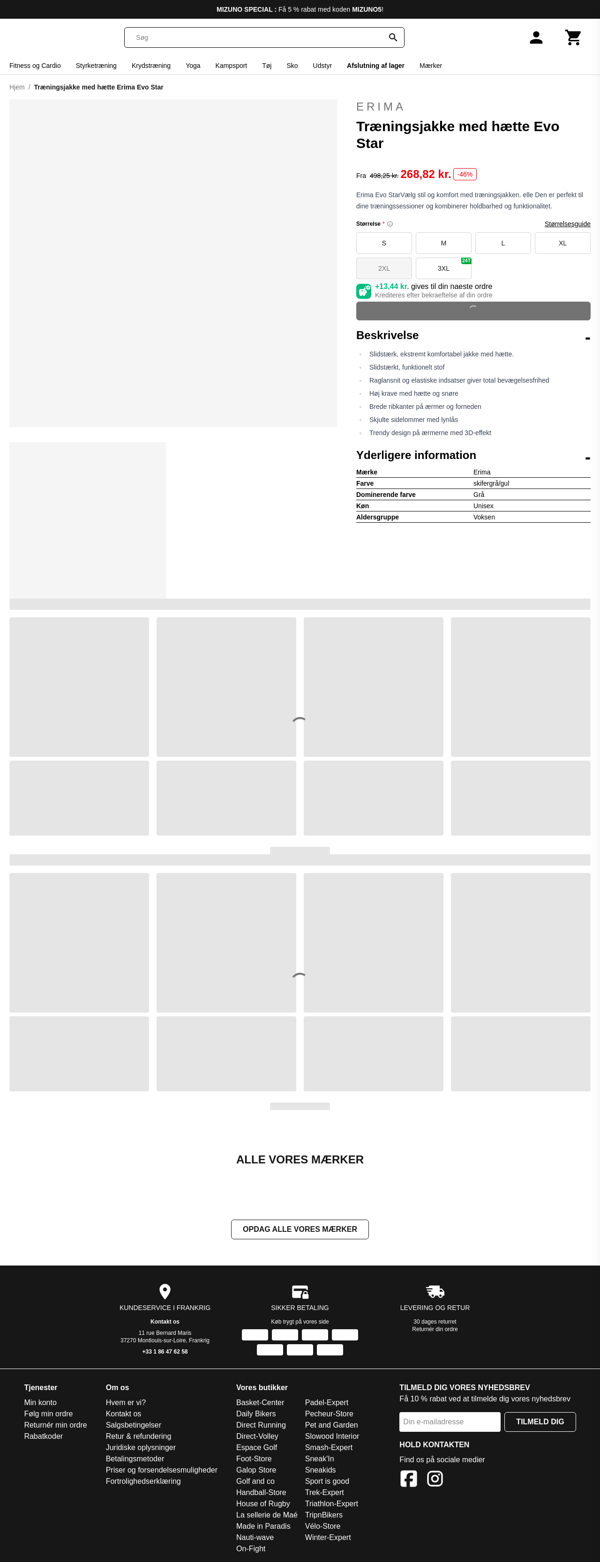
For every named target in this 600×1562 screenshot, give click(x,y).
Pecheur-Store (329, 1414)
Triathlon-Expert (331, 1504)
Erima (473, 107)
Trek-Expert (324, 1492)
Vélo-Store (323, 1526)
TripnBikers (324, 1515)
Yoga (193, 65)
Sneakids (320, 1470)
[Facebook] (408, 1480)
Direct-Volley (257, 1436)
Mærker (431, 65)
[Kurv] (573, 37)
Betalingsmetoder (135, 1459)
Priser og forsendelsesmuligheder (162, 1470)
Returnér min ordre (55, 1425)
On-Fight (250, 1549)
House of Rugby (263, 1504)
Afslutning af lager (376, 65)
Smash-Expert (328, 1447)
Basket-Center (260, 1403)
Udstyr (322, 65)
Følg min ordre (48, 1414)
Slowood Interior (332, 1436)
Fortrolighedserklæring (143, 1481)
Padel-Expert (327, 1403)
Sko (292, 65)
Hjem (17, 87)
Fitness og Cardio (35, 65)
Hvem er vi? (126, 1403)
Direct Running (261, 1425)
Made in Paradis (263, 1526)
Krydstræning (151, 65)
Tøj (266, 65)
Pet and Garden (331, 1425)
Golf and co (255, 1481)
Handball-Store (261, 1492)
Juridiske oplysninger (141, 1447)
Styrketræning (96, 65)
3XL (455, 265)
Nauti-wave (255, 1537)
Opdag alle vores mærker (300, 1229)
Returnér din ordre (435, 1329)
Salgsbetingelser (133, 1425)
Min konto (40, 1403)
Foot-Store (254, 1459)
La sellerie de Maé (267, 1515)
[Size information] (390, 224)
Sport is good (327, 1481)
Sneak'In (319, 1459)
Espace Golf (256, 1447)
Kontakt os (165, 1321)
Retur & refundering (139, 1436)
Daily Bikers (256, 1414)
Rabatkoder (43, 1436)
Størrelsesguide (568, 224)
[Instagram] (435, 1480)
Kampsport (232, 65)
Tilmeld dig (540, 1422)
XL (563, 243)
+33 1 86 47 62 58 (165, 1351)
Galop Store (256, 1470)
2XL (384, 268)
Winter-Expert (328, 1537)
